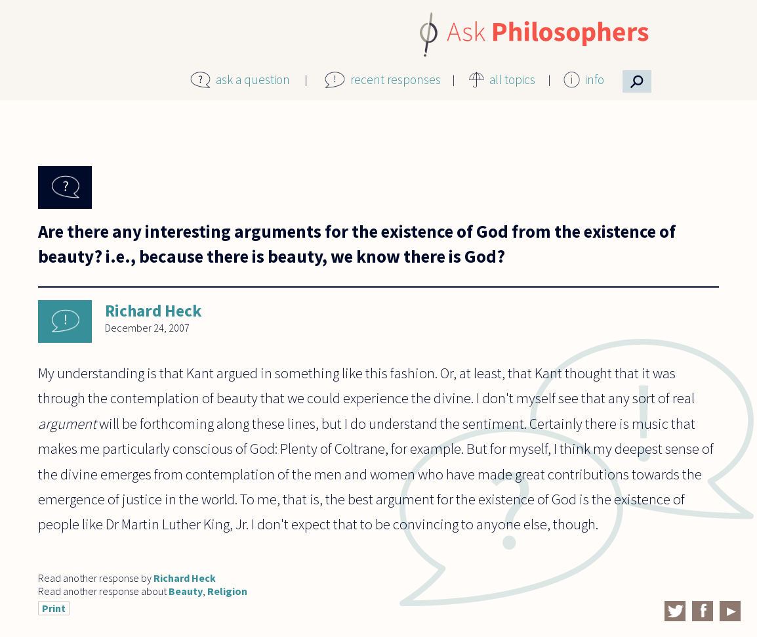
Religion (227, 591)
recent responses (395, 79)
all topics (512, 79)
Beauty (186, 591)
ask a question (253, 79)
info (594, 79)
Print (54, 608)
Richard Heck (153, 310)
